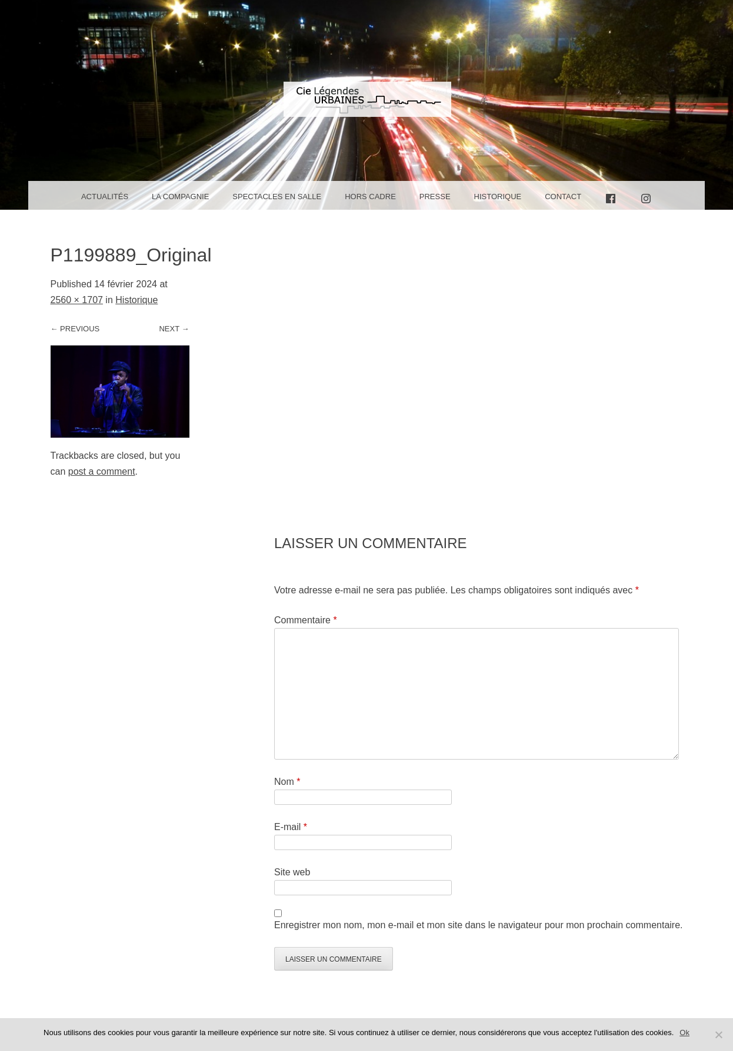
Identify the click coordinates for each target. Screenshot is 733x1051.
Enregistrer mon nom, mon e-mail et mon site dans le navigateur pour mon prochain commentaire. (478, 925)
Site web (292, 872)
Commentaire (305, 620)
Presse (435, 196)
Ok (684, 1032)
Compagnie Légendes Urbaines (366, 109)
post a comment (101, 471)
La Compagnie (180, 196)
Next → (174, 328)
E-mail (290, 827)
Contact (563, 196)
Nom (287, 782)
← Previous (75, 328)
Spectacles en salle (276, 196)
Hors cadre (370, 196)
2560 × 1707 (77, 300)
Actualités (104, 196)
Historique (498, 196)
